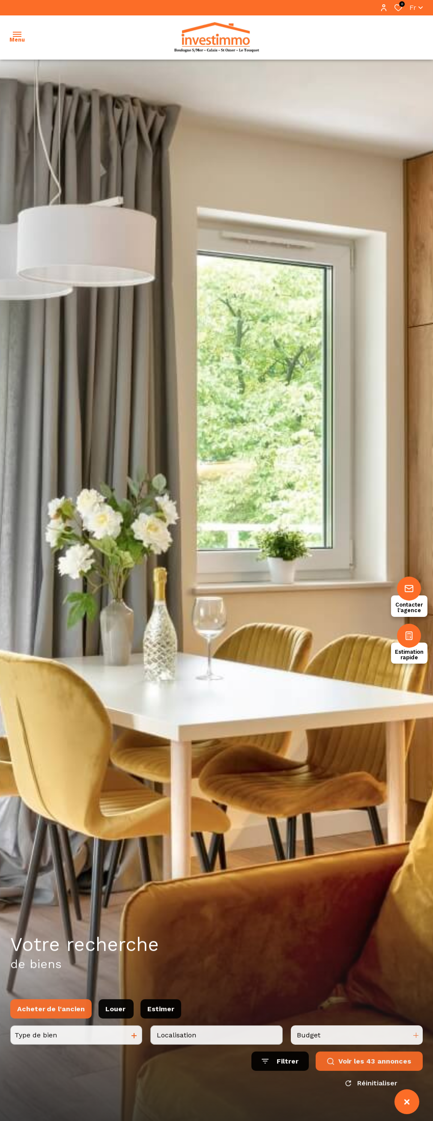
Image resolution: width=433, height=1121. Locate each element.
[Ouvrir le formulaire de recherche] (280, 1073)
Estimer (160, 1021)
